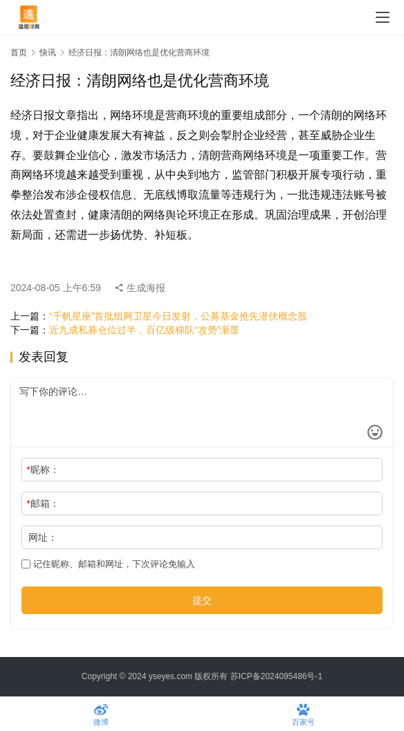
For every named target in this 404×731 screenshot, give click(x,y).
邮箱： (42, 503)
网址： (42, 537)
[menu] (382, 17)
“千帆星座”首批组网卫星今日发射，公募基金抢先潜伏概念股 (178, 316)
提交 (202, 600)
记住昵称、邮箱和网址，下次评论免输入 (108, 564)
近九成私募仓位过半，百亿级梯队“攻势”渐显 (144, 329)
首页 (18, 52)
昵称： (42, 469)
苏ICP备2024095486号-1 (276, 676)
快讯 (47, 52)
